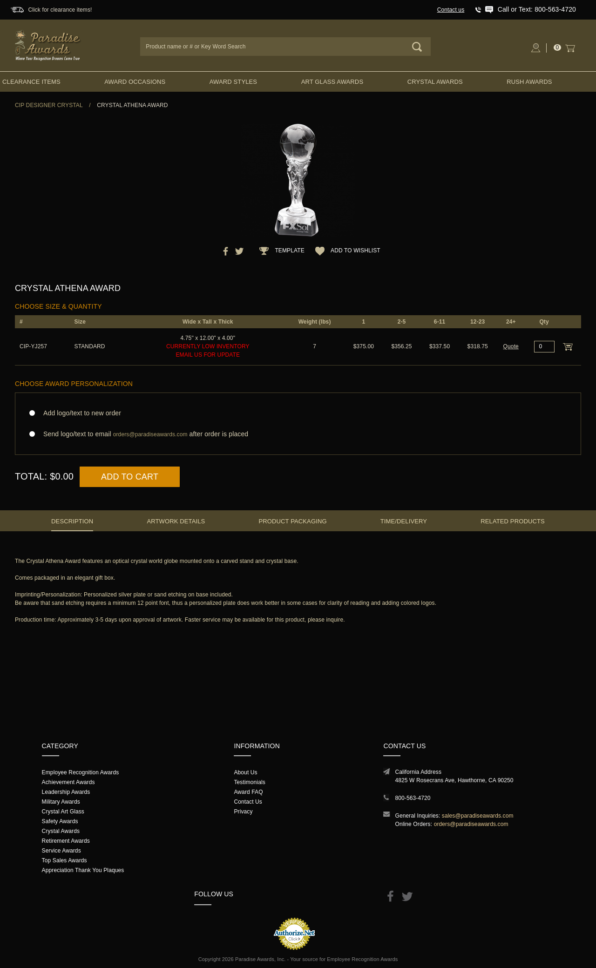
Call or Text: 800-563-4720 (537, 9)
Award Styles (233, 81)
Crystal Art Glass (63, 811)
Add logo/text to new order (79, 413)
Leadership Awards (66, 792)
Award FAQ (248, 792)
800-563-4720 (412, 798)
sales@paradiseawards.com (478, 815)
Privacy (243, 811)
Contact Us (248, 802)
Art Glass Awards (332, 81)
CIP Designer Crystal (49, 105)
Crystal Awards (435, 81)
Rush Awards (529, 81)
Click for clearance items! (60, 10)
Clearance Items (31, 81)
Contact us (451, 10)
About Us (245, 772)
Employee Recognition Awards (80, 772)
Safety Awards (60, 821)
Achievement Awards (68, 782)
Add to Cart (129, 476)
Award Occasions (134, 81)
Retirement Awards (66, 841)
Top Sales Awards (64, 860)
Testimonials (249, 782)
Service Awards (61, 850)
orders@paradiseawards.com (471, 824)
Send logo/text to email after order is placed (298, 434)
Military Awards (61, 802)
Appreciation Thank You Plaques (83, 870)
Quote (511, 346)
